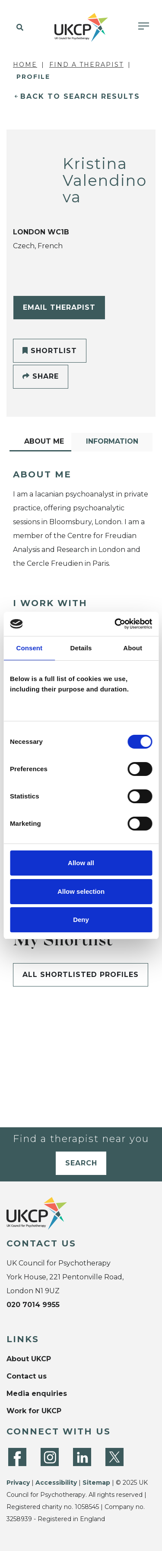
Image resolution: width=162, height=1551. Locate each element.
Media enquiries (36, 1393)
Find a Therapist (86, 64)
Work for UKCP (33, 1411)
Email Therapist (59, 307)
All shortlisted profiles (80, 974)
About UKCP (28, 1359)
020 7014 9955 (33, 1305)
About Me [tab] (44, 441)
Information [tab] (112, 441)
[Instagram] (49, 1457)
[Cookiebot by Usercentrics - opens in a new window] (115, 623)
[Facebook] (17, 1457)
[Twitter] (114, 1457)
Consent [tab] (29, 648)
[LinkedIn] (82, 1457)
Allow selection (81, 891)
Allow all (81, 862)
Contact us (26, 1376)
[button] (18, 27)
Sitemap (96, 1482)
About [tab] (132, 648)
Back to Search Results (80, 96)
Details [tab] (81, 648)
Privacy (18, 1482)
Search (81, 1163)
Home (25, 64)
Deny (81, 919)
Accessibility (56, 1482)
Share (40, 376)
